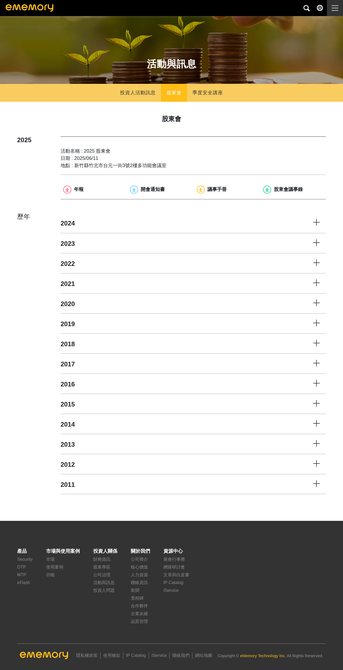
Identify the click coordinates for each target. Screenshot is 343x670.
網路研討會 (174, 567)
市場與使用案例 (63, 551)
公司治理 (101, 575)
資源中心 (173, 551)
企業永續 (139, 613)
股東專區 (101, 567)
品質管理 (139, 621)
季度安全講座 (207, 92)
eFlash (23, 582)
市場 (50, 559)
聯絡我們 (180, 655)
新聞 (135, 590)
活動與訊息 (104, 582)
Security (25, 559)
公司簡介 (139, 559)
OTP (21, 567)
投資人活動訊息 (138, 92)
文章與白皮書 (176, 575)
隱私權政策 (87, 655)
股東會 (174, 92)
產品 (22, 551)
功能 (50, 575)
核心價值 (139, 567)
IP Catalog (173, 582)
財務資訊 (101, 559)
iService (171, 590)
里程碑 (137, 598)
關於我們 (140, 551)
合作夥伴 (139, 606)
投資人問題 (104, 590)
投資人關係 (105, 551)
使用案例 (54, 567)
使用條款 (111, 655)
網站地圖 (203, 655)
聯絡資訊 (139, 582)
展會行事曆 (174, 559)
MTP (21, 575)
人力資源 (139, 575)
